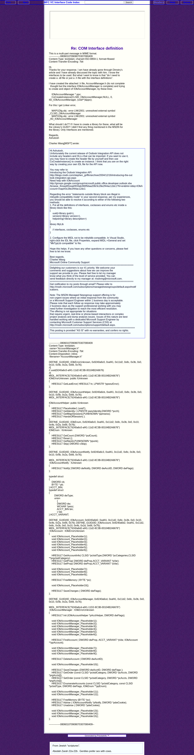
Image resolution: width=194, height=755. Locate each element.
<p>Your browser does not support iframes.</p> (97, 25)
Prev (8, 2)
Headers (159, 2)
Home (187, 2)
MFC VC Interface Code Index (62, 2)
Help (172, 2)
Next (25, 2)
